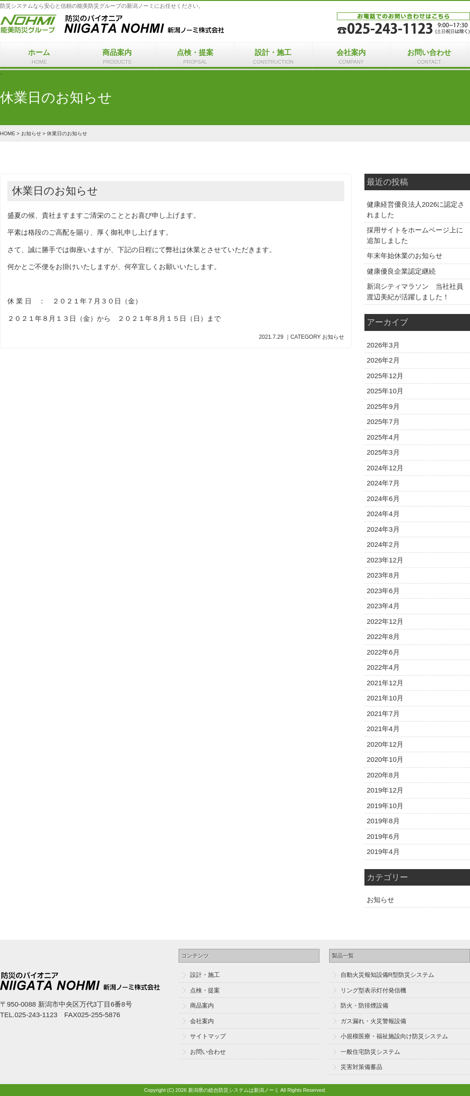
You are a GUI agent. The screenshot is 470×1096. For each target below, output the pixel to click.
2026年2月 (383, 360)
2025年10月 (385, 391)
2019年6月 (383, 836)
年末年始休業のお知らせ (404, 255)
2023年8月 (383, 575)
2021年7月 (383, 713)
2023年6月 (383, 591)
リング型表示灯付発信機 (373, 990)
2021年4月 (383, 729)
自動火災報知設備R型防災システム (387, 974)
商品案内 (117, 57)
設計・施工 (273, 57)
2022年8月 (383, 636)
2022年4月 (383, 667)
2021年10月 (385, 698)
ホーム (39, 57)
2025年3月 (383, 452)
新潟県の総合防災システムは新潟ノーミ (233, 1090)
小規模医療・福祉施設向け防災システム (394, 1036)
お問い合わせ (429, 57)
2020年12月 (385, 744)
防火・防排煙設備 (364, 1005)
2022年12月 (385, 621)
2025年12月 (385, 376)
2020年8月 (383, 775)
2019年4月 (383, 851)
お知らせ (31, 133)
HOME (7, 133)
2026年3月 (383, 345)
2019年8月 (383, 821)
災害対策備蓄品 (361, 1066)
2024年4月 (383, 514)
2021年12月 (385, 683)
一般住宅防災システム (370, 1051)
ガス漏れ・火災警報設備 (373, 1021)
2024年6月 (383, 498)
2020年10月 (385, 759)
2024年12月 (385, 468)
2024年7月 (383, 483)
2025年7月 (383, 421)
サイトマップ (208, 1036)
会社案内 (351, 57)
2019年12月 (385, 790)
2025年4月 (383, 437)
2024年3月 (383, 529)
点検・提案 (195, 57)
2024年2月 (383, 544)
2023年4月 (383, 606)
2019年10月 (385, 806)
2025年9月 (383, 406)
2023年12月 (385, 560)
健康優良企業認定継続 (401, 271)
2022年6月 (383, 652)
